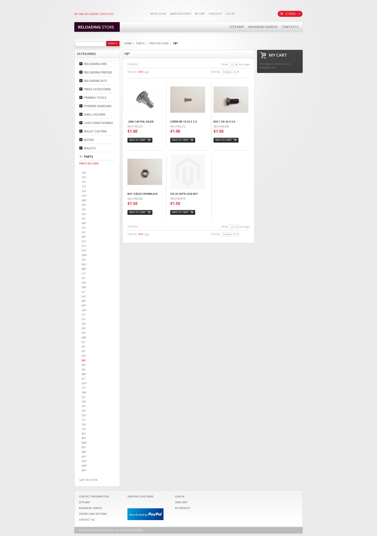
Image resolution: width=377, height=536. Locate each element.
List (147, 71)
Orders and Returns (93, 514)
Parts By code (159, 43)
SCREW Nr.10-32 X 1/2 (183, 121)
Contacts (290, 27)
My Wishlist (182, 508)
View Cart (181, 502)
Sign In (179, 496)
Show (224, 64)
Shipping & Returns (140, 496)
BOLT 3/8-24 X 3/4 (224, 121)
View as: (132, 71)
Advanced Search (262, 27)
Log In (230, 13)
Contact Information (94, 496)
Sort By (215, 71)
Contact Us (86, 519)
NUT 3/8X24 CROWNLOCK (142, 194)
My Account (158, 13)
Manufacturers (180, 13)
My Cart (200, 13)
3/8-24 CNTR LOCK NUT (184, 194)
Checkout (215, 13)
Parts (140, 43)
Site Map (237, 27)
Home (128, 43)
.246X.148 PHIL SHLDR (140, 121)
